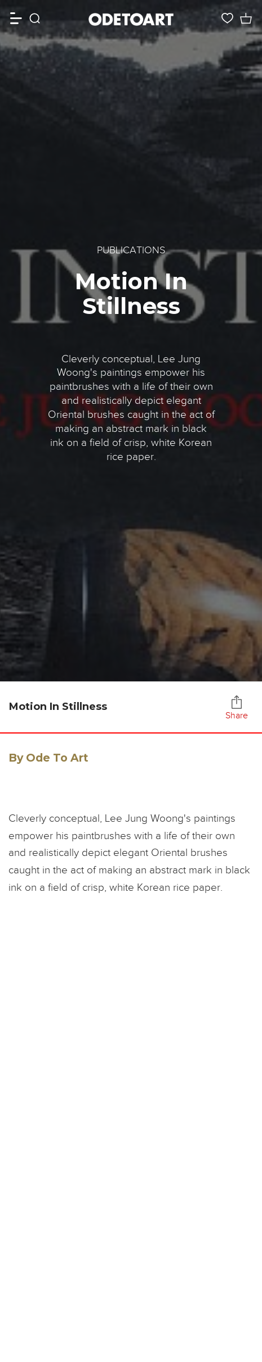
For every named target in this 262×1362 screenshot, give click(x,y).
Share (236, 708)
